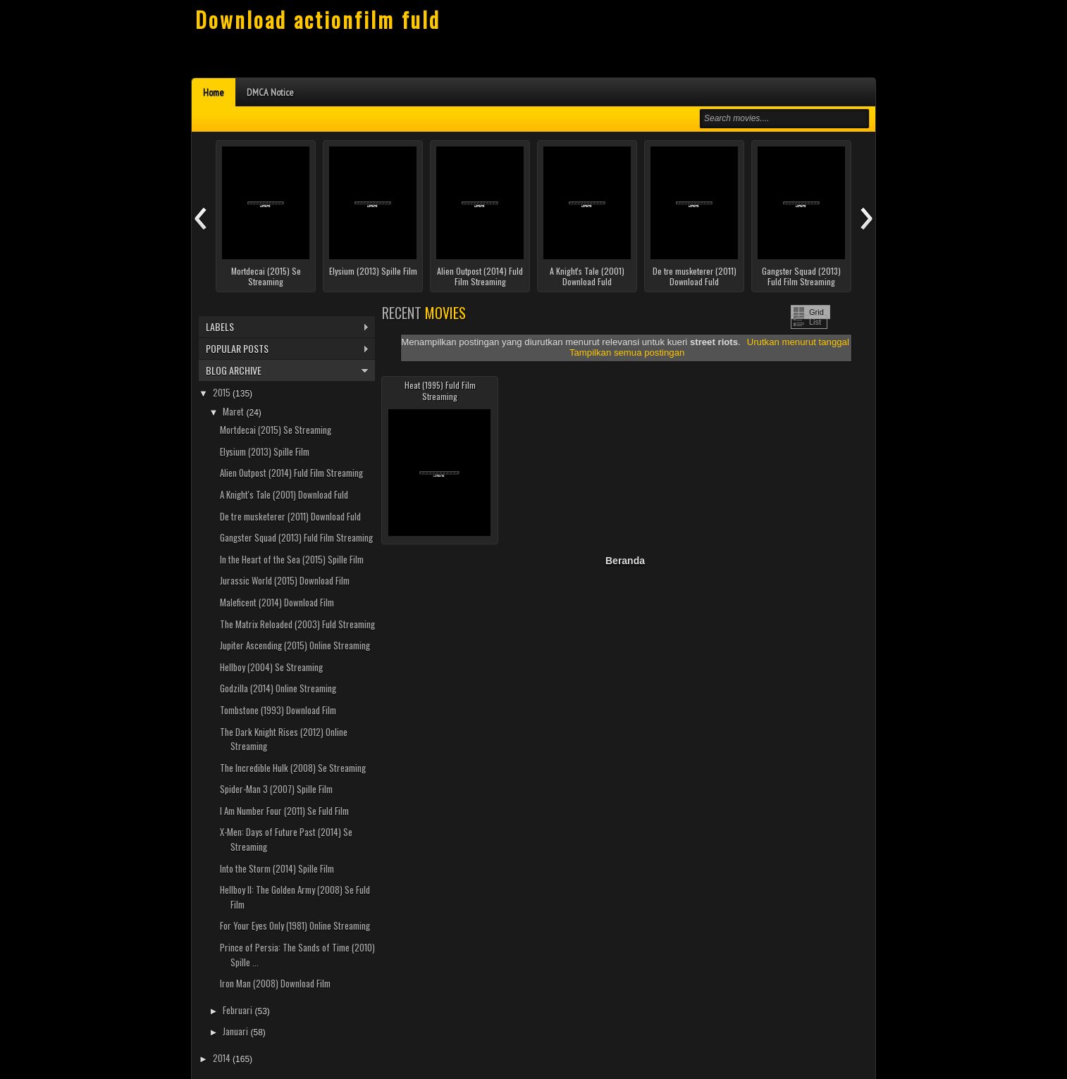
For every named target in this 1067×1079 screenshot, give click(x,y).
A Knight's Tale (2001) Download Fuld (587, 276)
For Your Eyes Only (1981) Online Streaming (295, 925)
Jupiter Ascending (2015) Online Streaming (295, 645)
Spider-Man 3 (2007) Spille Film (276, 789)
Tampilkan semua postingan (626, 352)
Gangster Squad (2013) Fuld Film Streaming (801, 276)
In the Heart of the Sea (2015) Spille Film (292, 559)
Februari (238, 1010)
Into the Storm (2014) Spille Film (277, 868)
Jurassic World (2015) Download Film (285, 580)
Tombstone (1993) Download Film (278, 710)
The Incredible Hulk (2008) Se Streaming (293, 768)
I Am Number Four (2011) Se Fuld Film (284, 811)
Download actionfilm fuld (317, 19)
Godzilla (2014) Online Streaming (278, 688)
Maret (234, 411)
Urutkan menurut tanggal (798, 342)
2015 (223, 392)
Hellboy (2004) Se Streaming (271, 667)
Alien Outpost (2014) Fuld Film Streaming (480, 276)
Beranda (625, 560)
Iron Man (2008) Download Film (275, 983)
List (815, 322)
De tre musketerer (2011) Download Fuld (694, 276)
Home (213, 92)
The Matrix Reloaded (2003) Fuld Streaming (297, 624)
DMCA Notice (270, 92)
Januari (236, 1031)
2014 (223, 1058)
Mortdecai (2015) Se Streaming (266, 276)
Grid (816, 312)
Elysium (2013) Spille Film (373, 271)
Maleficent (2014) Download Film (277, 602)
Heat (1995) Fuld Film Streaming (440, 390)
